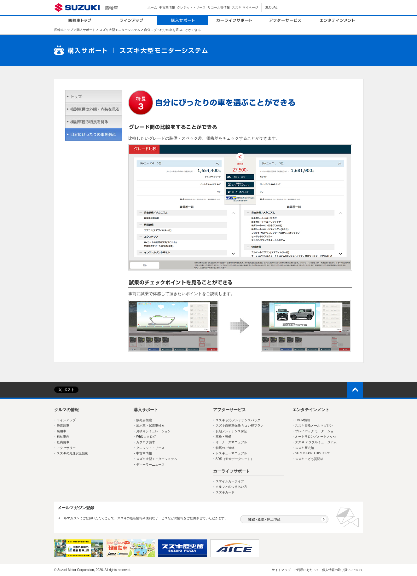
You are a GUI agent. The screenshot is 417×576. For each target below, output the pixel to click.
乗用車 (61, 431)
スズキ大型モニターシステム (119, 30)
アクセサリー (66, 448)
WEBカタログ (146, 436)
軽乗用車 (63, 425)
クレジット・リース (191, 7)
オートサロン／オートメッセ (315, 436)
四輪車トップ (63, 30)
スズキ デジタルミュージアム (316, 442)
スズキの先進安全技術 (72, 453)
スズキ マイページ (245, 7)
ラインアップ (66, 420)
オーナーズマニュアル (231, 442)
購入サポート (86, 30)
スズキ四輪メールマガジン (314, 425)
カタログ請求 (145, 442)
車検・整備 (223, 436)
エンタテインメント (310, 409)
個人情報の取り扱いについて (342, 570)
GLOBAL (271, 7)
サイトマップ (281, 570)
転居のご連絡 (225, 448)
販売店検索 (144, 420)
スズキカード (225, 492)
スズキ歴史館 (304, 448)
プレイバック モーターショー (316, 431)
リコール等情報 (219, 7)
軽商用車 (63, 442)
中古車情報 (167, 7)
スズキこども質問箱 (309, 459)
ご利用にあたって (306, 570)
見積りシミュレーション (153, 431)
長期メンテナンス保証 (231, 431)
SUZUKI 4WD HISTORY (312, 453)
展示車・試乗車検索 (150, 425)
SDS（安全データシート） (235, 459)
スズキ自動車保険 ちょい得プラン (240, 425)
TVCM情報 (302, 420)
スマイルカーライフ (230, 481)
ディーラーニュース (150, 464)
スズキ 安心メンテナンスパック (238, 420)
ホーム (152, 7)
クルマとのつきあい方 (231, 486)
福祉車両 (63, 436)
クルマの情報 (66, 409)
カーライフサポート (231, 471)
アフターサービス (229, 409)
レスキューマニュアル (231, 453)
